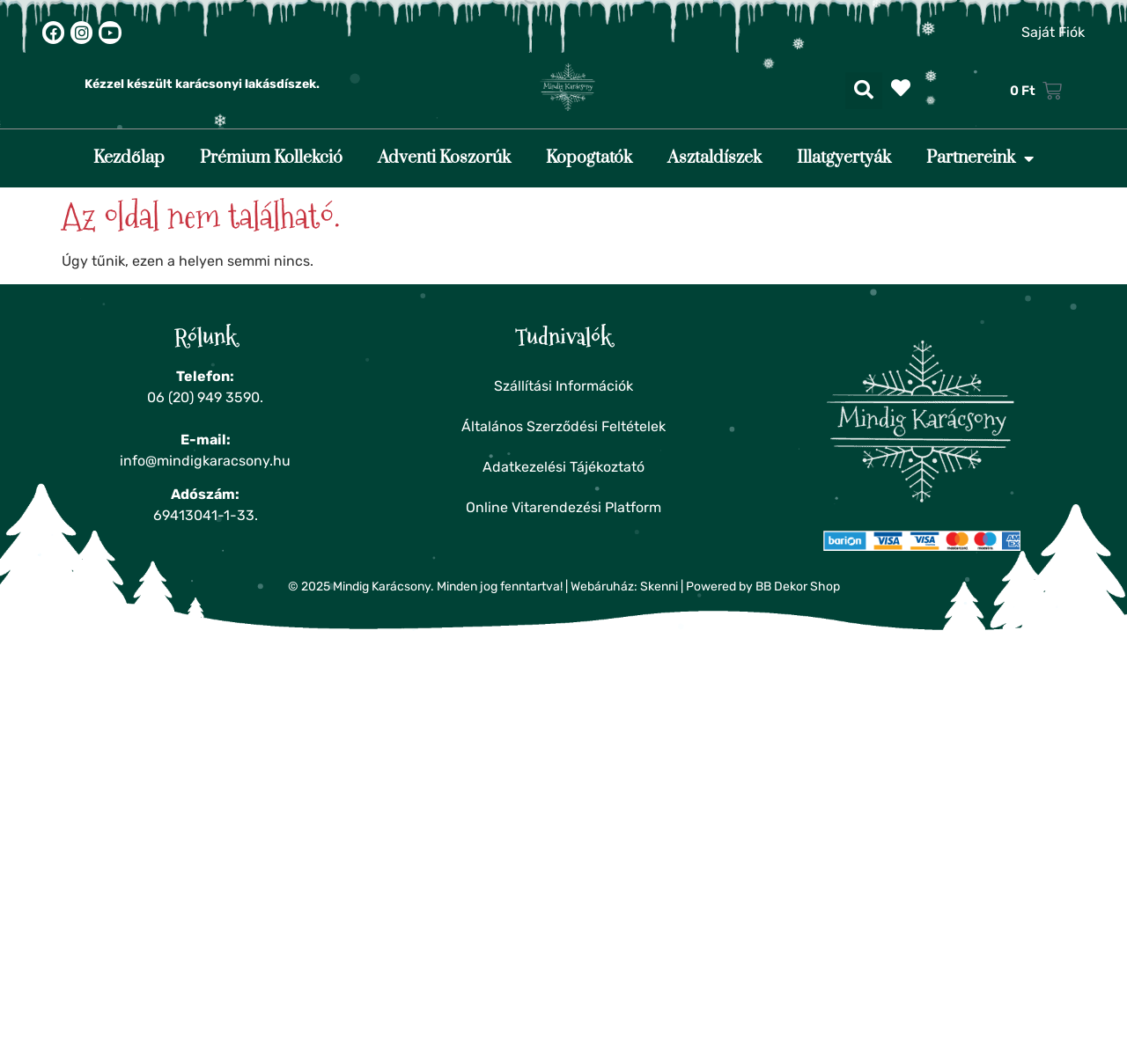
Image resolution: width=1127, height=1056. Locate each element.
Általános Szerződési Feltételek (563, 426)
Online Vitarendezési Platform (563, 507)
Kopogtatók (589, 158)
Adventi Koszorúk (444, 158)
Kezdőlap (129, 158)
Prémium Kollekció (271, 158)
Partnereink (980, 158)
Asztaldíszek (714, 158)
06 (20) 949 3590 (203, 397)
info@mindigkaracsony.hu (205, 460)
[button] (863, 90)
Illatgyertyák (844, 158)
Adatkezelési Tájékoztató (563, 466)
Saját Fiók (1053, 32)
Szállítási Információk (563, 386)
